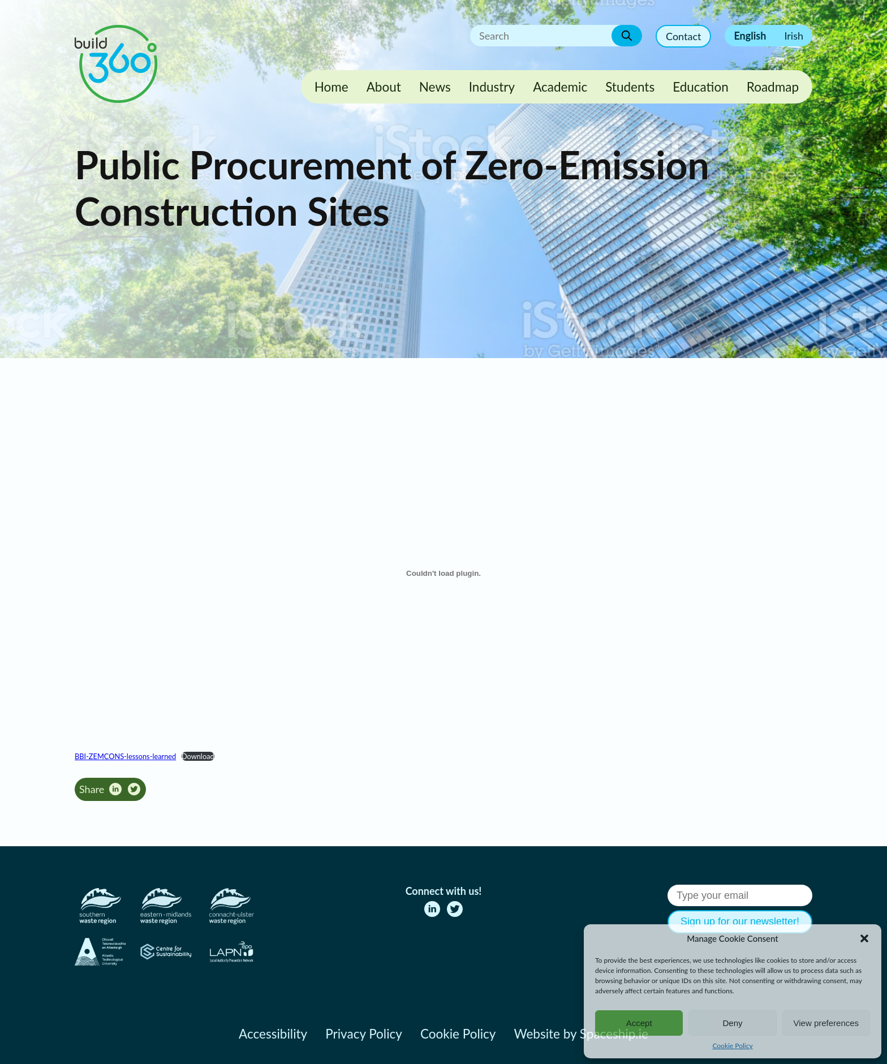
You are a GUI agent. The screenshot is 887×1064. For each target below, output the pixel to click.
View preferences (826, 1023)
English (750, 35)
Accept (639, 1023)
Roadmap (773, 86)
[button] (864, 938)
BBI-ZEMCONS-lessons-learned (125, 756)
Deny (732, 1023)
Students (630, 86)
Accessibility (273, 1033)
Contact (683, 36)
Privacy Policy (363, 1033)
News (435, 86)
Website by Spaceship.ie (581, 1033)
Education (701, 86)
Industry (492, 86)
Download (198, 756)
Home (331, 86)
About (384, 86)
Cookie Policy (732, 1045)
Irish (793, 35)
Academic (560, 86)
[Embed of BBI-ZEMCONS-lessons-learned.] (443, 573)
